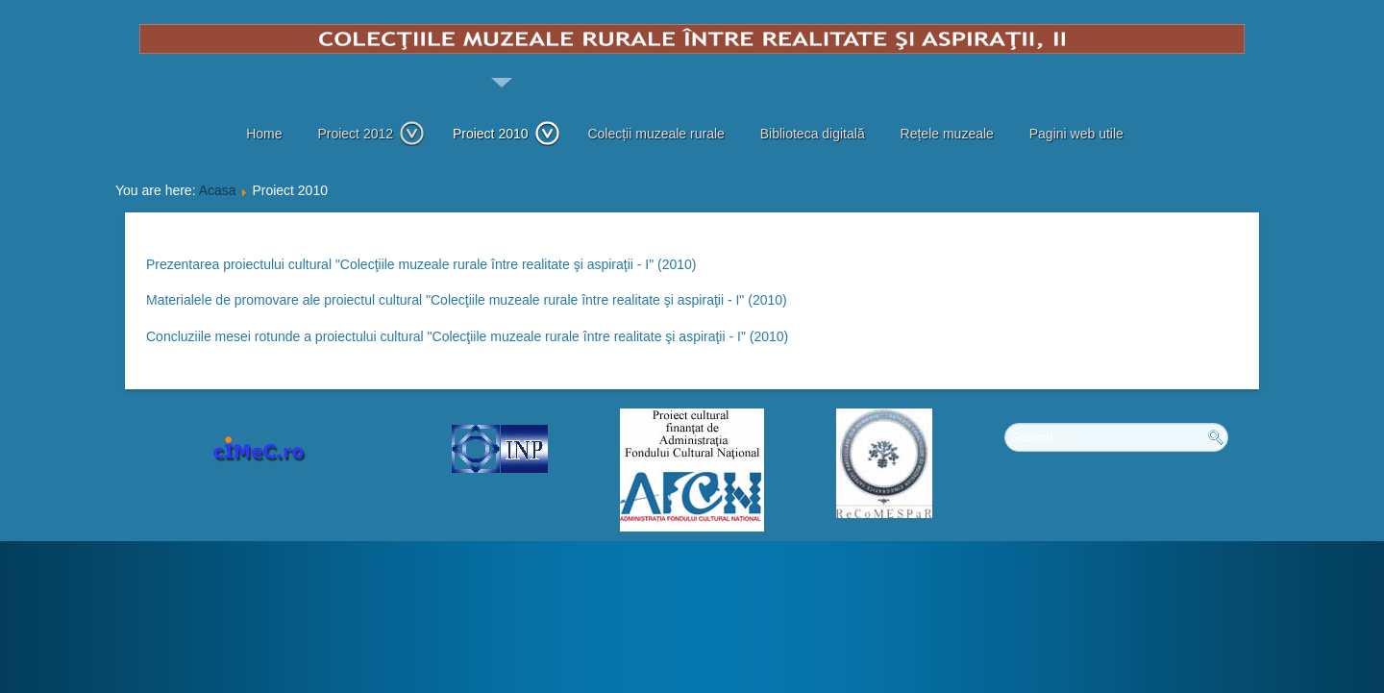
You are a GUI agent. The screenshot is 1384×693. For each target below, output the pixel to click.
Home (264, 133)
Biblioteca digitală (812, 133)
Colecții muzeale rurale (655, 133)
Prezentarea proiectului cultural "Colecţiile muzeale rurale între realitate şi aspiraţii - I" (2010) (421, 264)
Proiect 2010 (506, 133)
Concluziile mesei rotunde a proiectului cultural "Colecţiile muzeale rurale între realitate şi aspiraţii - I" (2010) (467, 336)
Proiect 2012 (371, 133)
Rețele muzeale (947, 133)
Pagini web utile (1076, 133)
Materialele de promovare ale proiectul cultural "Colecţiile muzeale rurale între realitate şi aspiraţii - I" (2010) (466, 300)
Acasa (217, 190)
